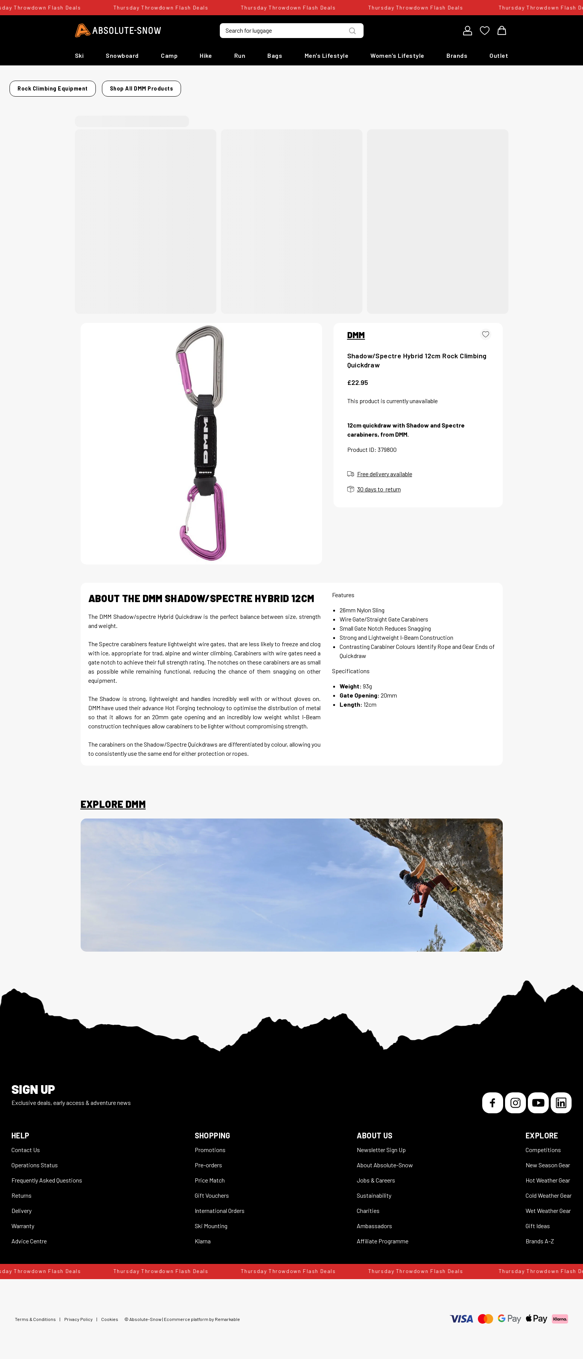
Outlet (498, 55)
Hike (206, 55)
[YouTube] (538, 1098)
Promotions (210, 1145)
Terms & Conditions (35, 1314)
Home (88, 86)
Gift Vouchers (212, 1190)
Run (240, 55)
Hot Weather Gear (548, 1175)
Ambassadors (374, 1221)
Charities (368, 1206)
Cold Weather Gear (549, 1190)
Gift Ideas (538, 1221)
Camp (169, 55)
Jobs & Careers (376, 1175)
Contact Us (25, 1145)
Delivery (21, 1206)
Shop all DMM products (388, 86)
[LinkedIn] (561, 1098)
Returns (21, 1190)
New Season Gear (548, 1160)
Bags (274, 55)
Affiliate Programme (382, 1236)
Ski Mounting (211, 1221)
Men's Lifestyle (327, 55)
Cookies (109, 1314)
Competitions (543, 1145)
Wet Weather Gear (548, 1206)
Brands (456, 55)
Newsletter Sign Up (381, 1145)
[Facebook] (492, 1098)
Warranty (22, 1221)
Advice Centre (29, 1236)
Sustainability (374, 1190)
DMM (356, 330)
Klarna (203, 1236)
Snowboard (122, 55)
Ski (79, 55)
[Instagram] (515, 1098)
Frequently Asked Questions (46, 1175)
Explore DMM (113, 799)
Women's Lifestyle (397, 55)
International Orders (220, 1206)
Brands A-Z (540, 1236)
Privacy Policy (78, 1314)
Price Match (210, 1175)
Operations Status (34, 1160)
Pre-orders (208, 1160)
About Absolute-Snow (385, 1160)
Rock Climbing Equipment (141, 86)
